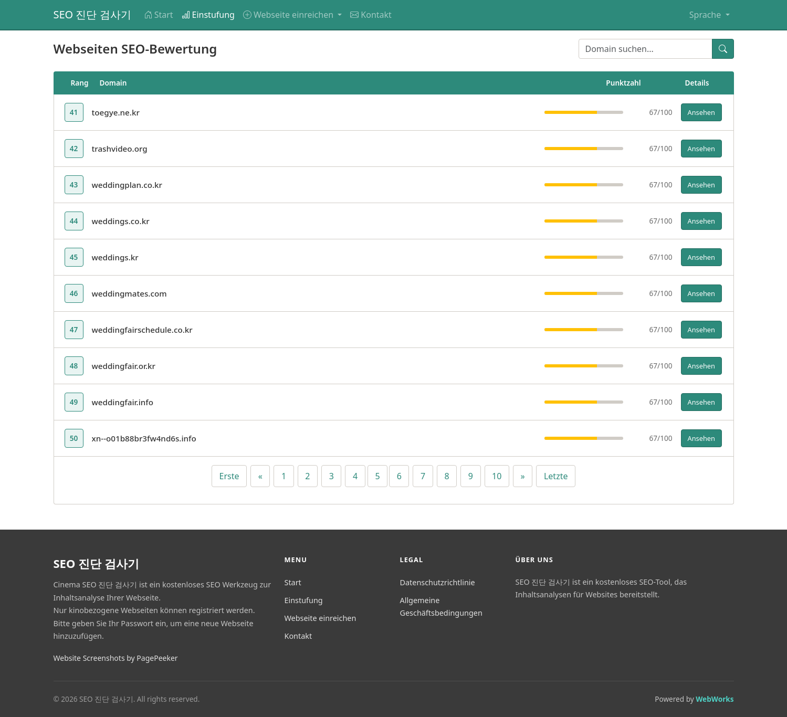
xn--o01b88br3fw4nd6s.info (144, 438)
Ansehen (701, 112)
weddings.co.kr (121, 221)
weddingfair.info (123, 402)
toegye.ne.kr (116, 112)
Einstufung (208, 14)
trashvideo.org (120, 148)
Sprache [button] (706, 14)
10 (496, 476)
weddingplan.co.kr (127, 185)
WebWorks (714, 699)
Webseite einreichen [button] (289, 14)
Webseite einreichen (320, 618)
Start (158, 14)
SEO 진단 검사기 (92, 14)
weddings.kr (115, 257)
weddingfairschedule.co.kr (142, 329)
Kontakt (371, 14)
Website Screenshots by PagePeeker (116, 658)
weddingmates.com (129, 293)
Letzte (556, 476)
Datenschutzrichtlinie (437, 582)
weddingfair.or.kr (124, 366)
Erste (229, 476)
